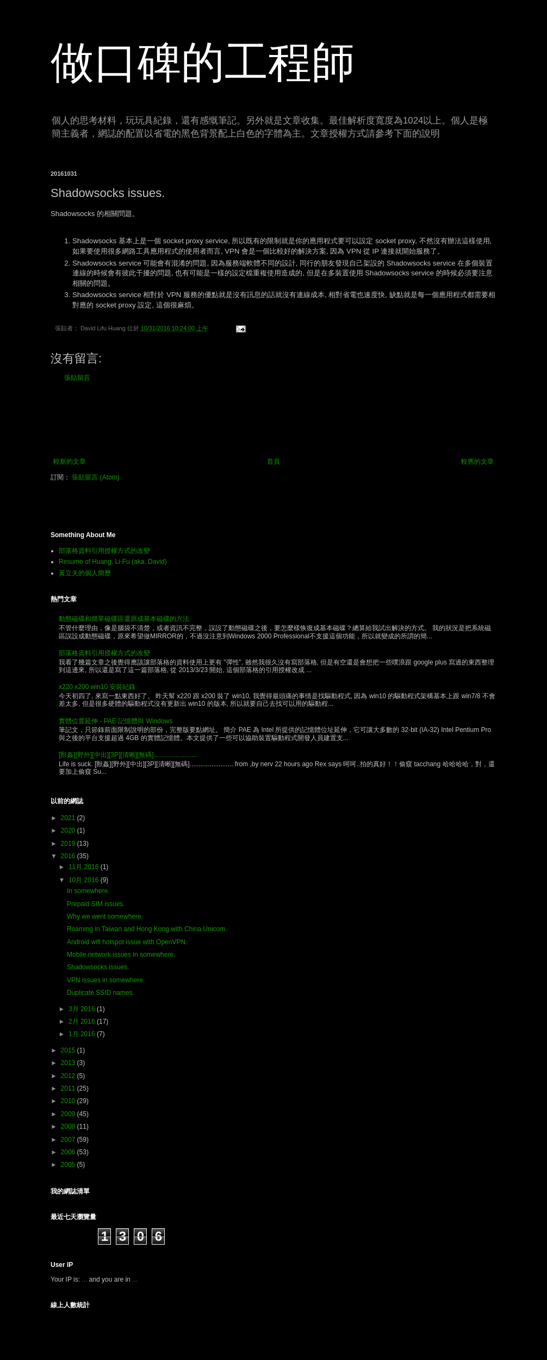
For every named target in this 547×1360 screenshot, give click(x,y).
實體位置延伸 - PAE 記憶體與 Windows (115, 721)
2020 (69, 830)
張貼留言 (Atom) (95, 477)
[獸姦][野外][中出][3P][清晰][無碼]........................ (128, 755)
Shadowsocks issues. (98, 967)
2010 (69, 1101)
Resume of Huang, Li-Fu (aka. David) (113, 561)
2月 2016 (83, 1021)
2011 (69, 1088)
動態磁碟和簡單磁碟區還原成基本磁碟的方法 (124, 619)
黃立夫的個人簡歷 (85, 573)
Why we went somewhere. (105, 916)
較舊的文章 (477, 461)
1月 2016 (83, 1034)
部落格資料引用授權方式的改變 (104, 551)
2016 (69, 856)
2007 (69, 1139)
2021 (69, 818)
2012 (69, 1076)
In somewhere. (88, 891)
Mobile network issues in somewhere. (121, 954)
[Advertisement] (273, 419)
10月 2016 (85, 880)
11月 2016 (85, 867)
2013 (69, 1063)
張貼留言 (77, 377)
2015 (69, 1050)
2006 (69, 1152)
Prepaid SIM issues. (96, 904)
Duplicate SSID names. (100, 992)
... (84, 1279)
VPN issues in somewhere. (106, 980)
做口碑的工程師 (203, 62)
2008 (69, 1126)
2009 (69, 1114)
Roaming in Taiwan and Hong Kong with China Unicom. (147, 929)
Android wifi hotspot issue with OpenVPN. (127, 942)
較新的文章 (69, 461)
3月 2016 (83, 1009)
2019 (69, 843)
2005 (69, 1164)
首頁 (273, 461)
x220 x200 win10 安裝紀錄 (97, 687)
